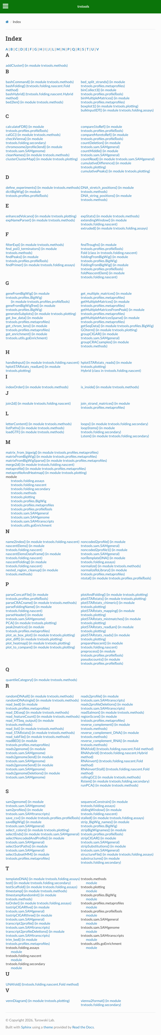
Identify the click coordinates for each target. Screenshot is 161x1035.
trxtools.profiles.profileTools (31, 509)
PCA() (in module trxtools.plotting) (31, 623)
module (16, 952)
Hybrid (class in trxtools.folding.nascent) (111, 370)
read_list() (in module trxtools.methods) (35, 728)
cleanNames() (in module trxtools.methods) (37, 155)
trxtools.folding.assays (27, 481)
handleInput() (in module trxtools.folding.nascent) (42, 362)
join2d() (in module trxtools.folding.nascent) (38, 403)
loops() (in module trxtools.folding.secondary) (114, 424)
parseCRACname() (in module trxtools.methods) (41, 603)
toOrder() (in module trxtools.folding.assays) (38, 903)
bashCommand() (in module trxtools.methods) (40, 82)
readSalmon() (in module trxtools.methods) (112, 712)
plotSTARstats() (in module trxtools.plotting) (113, 599)
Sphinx (26, 1027)
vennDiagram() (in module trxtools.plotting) (38, 1001)
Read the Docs (83, 1027)
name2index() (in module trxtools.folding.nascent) (42, 542)
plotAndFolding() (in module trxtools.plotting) (114, 594)
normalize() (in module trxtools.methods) (111, 566)
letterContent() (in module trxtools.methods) (38, 424)
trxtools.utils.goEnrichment (31, 525)
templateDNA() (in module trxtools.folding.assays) (43, 879)
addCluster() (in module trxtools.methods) (37, 65)
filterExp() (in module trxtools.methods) (35, 245)
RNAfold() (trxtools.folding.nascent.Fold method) (117, 749)
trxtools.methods (23, 493)
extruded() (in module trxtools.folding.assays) (114, 228)
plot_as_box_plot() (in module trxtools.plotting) (40, 635)
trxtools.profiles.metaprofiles (32, 505)
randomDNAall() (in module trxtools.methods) (40, 696)
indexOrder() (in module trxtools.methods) (37, 387)
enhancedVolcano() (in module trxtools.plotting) (41, 216)
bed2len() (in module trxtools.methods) (34, 102)
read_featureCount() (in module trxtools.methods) (43, 716)
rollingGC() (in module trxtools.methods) (111, 777)
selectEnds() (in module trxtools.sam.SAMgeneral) (42, 834)
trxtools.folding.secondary (30, 489)
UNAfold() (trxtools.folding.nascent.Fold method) (42, 984)
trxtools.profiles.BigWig (28, 501)
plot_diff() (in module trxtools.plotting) (34, 639)
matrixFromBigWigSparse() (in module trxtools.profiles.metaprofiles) (56, 460)
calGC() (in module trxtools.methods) (33, 135)
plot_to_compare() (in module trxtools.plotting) (40, 647)
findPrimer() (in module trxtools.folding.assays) (40, 265)
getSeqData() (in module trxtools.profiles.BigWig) (117, 326)
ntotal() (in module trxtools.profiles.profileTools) (116, 578)
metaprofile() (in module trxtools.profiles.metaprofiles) (46, 469)
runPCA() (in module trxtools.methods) (109, 785)
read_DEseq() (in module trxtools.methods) (37, 712)
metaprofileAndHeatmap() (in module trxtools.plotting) (46, 473)
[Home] (7, 22)
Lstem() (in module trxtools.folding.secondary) (115, 436)
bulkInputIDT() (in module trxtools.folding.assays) (117, 110)
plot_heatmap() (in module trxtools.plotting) (38, 643)
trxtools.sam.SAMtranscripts (32, 521)
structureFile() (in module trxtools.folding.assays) (117, 854)
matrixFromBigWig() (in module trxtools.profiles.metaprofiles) (51, 456)
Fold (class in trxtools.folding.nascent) (109, 253)
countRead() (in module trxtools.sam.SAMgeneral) (117, 159)
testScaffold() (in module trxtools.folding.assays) (41, 887)
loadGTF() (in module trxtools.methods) (35, 432)
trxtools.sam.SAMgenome (30, 517)
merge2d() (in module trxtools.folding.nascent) (40, 464)
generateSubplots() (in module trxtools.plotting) (41, 314)
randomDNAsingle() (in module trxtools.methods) (42, 700)
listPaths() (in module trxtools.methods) (35, 428)
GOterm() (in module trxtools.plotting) (109, 330)
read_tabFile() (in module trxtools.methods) (38, 737)
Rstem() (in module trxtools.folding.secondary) (115, 781)
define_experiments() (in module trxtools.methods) (43, 187)
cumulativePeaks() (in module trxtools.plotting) (115, 171)
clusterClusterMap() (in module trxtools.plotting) (42, 159)
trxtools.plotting (23, 497)
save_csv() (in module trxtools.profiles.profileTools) (43, 818)
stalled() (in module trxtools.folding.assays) (112, 818)
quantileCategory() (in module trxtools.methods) (41, 680)
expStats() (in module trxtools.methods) (110, 216)
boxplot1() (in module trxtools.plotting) (109, 106)
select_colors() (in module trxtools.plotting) (37, 830)
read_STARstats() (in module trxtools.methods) (40, 733)
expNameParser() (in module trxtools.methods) (40, 220)
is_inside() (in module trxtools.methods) (110, 387)
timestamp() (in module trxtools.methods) (36, 891)
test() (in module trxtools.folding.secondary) (38, 883)
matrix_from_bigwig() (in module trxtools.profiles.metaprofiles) (52, 452)
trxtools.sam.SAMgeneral (30, 513)
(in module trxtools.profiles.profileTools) (40, 301)
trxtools (83, 6)
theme (48, 1027)
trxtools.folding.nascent (28, 485)
